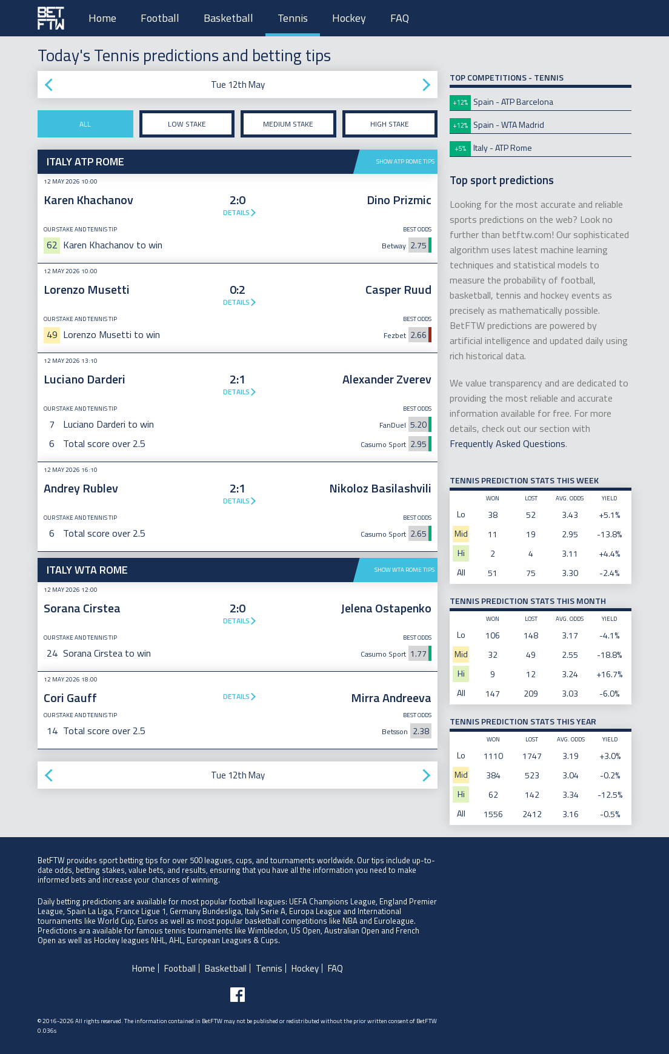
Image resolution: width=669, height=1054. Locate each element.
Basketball (228, 18)
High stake (389, 124)
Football (160, 18)
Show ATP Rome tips (405, 161)
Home (102, 18)
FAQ (399, 18)
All (85, 124)
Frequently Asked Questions (507, 443)
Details (236, 212)
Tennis (293, 18)
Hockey (349, 18)
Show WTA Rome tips (404, 569)
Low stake (187, 124)
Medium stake (288, 124)
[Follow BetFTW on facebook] (237, 994)
